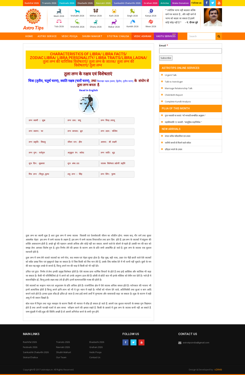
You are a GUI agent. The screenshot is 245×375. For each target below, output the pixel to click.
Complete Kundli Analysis (178, 101)
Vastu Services (166, 35)
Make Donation (180, 3)
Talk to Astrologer (174, 81)
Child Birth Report (174, 94)
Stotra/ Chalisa (118, 36)
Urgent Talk (171, 75)
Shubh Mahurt (92, 36)
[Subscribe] (166, 58)
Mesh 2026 (59, 13)
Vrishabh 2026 (77, 13)
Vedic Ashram (142, 36)
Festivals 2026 (67, 3)
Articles (165, 3)
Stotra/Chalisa (30, 357)
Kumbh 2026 (132, 23)
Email (163, 45)
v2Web (218, 369)
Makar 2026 (114, 23)
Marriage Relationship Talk (178, 88)
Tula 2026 (59, 23)
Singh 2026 (132, 13)
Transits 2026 (49, 3)
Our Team (61, 357)
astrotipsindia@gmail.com (196, 342)
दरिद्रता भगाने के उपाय (173, 149)
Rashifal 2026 (32, 3)
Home (29, 36)
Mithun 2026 (96, 13)
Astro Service (47, 36)
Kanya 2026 (151, 13)
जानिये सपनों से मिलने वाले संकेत (178, 142)
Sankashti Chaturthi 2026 (127, 3)
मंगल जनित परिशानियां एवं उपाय (177, 136)
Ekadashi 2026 (85, 3)
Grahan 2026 (150, 3)
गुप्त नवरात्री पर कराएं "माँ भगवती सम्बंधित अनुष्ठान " (185, 115)
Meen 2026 (151, 23)
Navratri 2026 (103, 3)
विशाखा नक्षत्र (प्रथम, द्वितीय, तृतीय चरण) (115, 81)
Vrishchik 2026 (77, 23)
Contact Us (94, 357)
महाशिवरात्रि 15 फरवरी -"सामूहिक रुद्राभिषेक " (183, 122)
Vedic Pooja (70, 36)
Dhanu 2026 (96, 23)
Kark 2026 (114, 13)
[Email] (190, 50)
